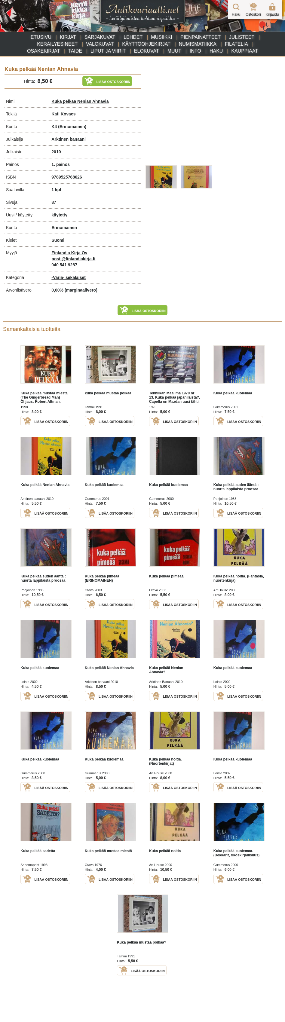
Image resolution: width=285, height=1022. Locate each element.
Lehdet (133, 37)
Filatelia (236, 44)
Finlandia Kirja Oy (69, 252)
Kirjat (68, 37)
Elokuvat (146, 51)
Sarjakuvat (99, 37)
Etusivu (41, 37)
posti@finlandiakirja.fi (73, 258)
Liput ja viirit (108, 51)
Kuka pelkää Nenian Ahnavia (80, 101)
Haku (216, 51)
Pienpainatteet (200, 37)
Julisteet (241, 37)
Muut (174, 51)
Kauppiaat (244, 51)
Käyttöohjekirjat (146, 44)
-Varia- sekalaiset (68, 277)
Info (195, 51)
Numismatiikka (197, 44)
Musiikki (161, 37)
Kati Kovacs (63, 114)
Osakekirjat (43, 51)
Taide (75, 51)
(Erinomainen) (72, 126)
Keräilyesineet (57, 44)
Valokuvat (100, 44)
